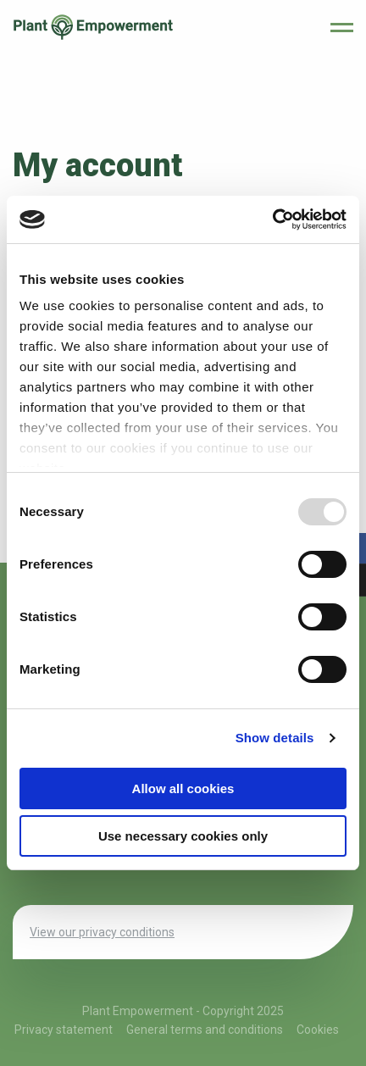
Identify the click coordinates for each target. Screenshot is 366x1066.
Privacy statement (63, 1029)
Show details (275, 737)
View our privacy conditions (102, 932)
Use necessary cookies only (183, 836)
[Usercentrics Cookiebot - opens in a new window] (272, 219)
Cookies (318, 1029)
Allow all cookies (183, 788)
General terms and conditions (204, 1029)
